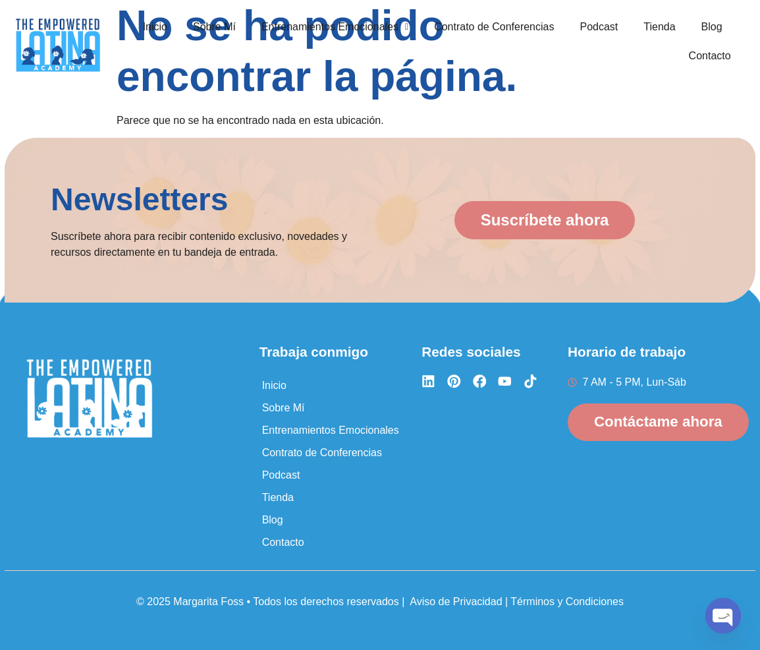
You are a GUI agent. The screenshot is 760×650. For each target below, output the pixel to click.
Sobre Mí (214, 26)
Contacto (710, 54)
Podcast (599, 26)
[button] (335, 27)
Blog (711, 26)
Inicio (155, 26)
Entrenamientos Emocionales (334, 26)
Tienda (659, 26)
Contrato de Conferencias (494, 26)
